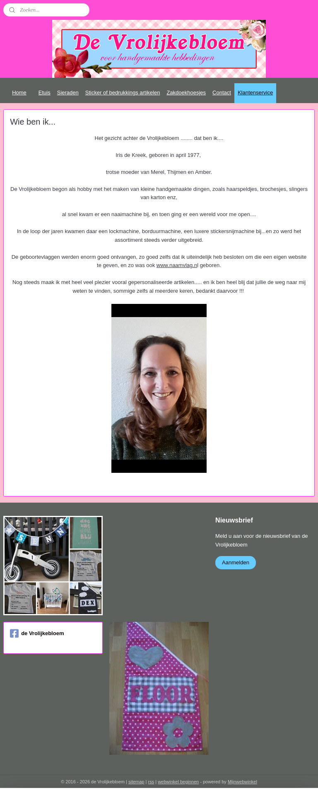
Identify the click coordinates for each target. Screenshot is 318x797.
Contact (221, 92)
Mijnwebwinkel (242, 781)
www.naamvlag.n (177, 265)
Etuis (45, 92)
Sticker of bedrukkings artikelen (122, 92)
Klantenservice (255, 92)
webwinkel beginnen (178, 781)
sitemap (136, 781)
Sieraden (68, 92)
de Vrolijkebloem (37, 633)
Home (19, 92)
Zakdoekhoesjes (186, 92)
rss (151, 781)
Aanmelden (235, 562)
